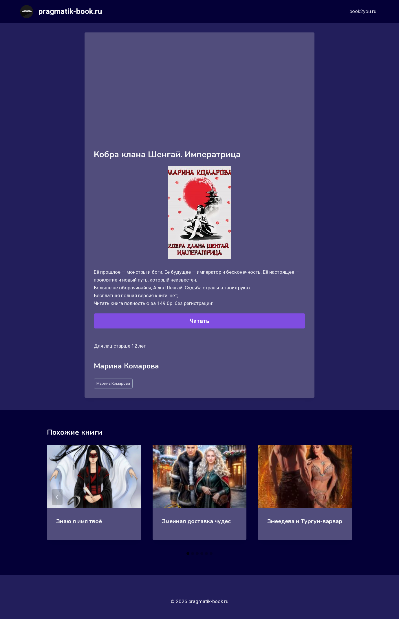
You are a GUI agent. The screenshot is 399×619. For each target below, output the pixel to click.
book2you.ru (362, 11)
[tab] (187, 553)
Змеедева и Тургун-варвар (304, 521)
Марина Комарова (113, 383)
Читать (199, 320)
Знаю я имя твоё (79, 521)
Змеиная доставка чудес (196, 521)
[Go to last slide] (57, 497)
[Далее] (341, 497)
